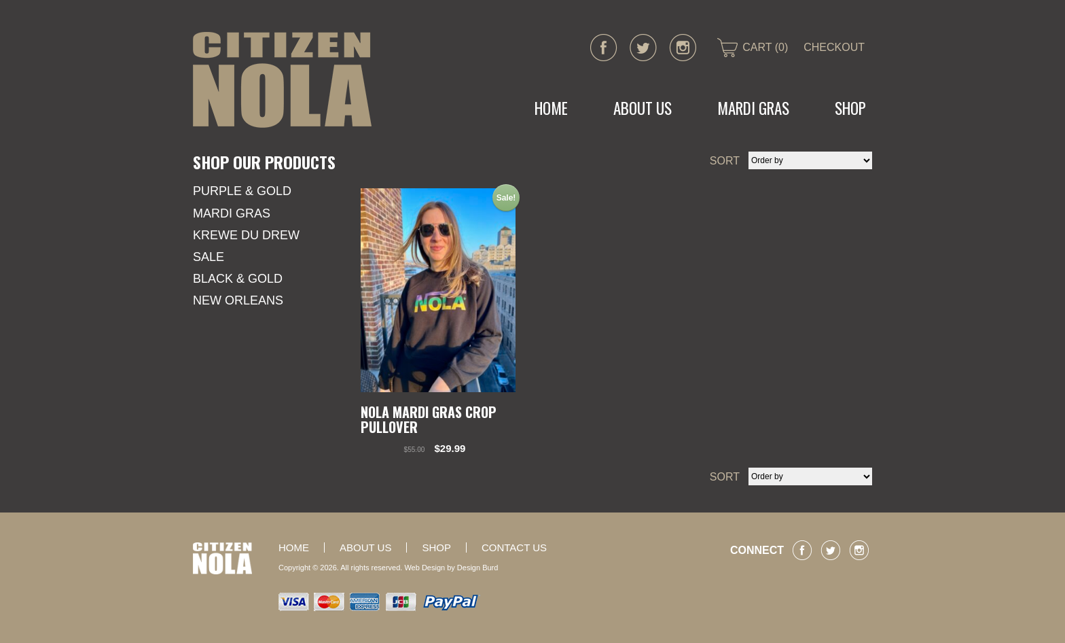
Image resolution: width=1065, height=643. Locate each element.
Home (551, 108)
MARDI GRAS (753, 108)
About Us (642, 108)
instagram (682, 47)
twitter (643, 47)
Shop (850, 108)
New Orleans (238, 300)
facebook (603, 47)
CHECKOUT (834, 47)
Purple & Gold (242, 191)
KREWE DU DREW (246, 235)
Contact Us (514, 547)
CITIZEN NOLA (282, 80)
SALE (208, 257)
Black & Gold (238, 278)
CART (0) (765, 47)
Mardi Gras (231, 213)
